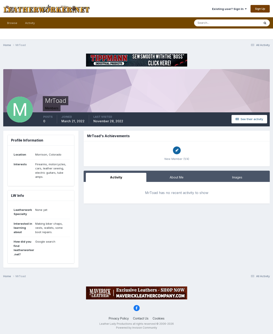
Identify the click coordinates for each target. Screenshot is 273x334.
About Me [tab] (177, 177)
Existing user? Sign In (229, 9)
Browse (12, 23)
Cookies (158, 318)
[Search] (213, 22)
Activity (30, 23)
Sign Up (260, 8)
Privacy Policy (119, 318)
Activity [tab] (116, 177)
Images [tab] (237, 177)
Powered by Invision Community (136, 327)
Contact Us (140, 318)
